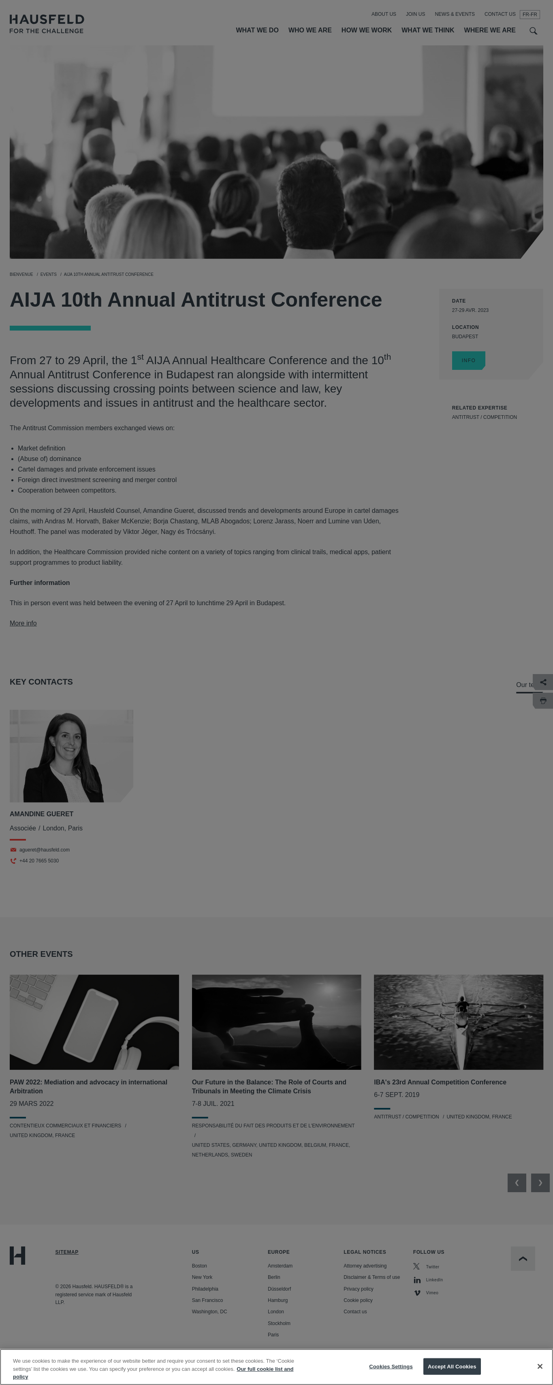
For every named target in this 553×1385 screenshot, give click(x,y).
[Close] (540, 1374)
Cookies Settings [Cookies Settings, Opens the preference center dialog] (391, 1374)
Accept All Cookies (452, 1374)
